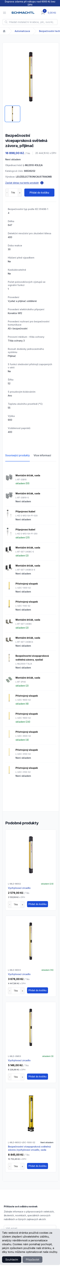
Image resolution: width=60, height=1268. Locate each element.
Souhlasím (11, 1259)
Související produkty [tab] (17, 455)
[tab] (12, 113)
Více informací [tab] (42, 455)
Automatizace (22, 31)
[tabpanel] (30, 77)
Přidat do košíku (39, 192)
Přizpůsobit (32, 1259)
